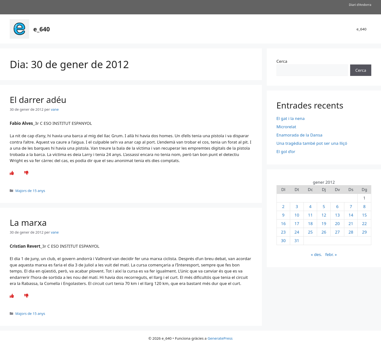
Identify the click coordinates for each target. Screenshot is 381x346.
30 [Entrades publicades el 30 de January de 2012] (283, 240)
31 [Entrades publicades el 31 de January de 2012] (296, 240)
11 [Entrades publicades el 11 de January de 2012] (310, 215)
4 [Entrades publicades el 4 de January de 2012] (310, 206)
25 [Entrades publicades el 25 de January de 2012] (310, 232)
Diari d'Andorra (360, 4)
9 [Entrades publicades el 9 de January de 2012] (283, 215)
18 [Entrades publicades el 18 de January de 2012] (310, 223)
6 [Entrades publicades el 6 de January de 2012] (337, 206)
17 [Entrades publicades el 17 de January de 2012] (296, 223)
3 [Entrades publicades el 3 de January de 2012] (297, 206)
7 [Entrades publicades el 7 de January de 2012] (351, 206)
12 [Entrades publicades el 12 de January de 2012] (323, 215)
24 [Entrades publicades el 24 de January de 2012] (296, 232)
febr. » (331, 254)
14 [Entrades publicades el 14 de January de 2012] (350, 215)
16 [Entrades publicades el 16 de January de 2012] (283, 223)
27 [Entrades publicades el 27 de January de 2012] (337, 232)
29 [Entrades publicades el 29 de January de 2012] (364, 232)
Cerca (282, 61)
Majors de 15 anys (30, 190)
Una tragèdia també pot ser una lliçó (312, 143)
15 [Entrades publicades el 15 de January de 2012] (364, 215)
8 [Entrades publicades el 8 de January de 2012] (364, 206)
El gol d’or (286, 151)
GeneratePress (220, 338)
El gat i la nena (291, 118)
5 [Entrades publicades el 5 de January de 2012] (324, 206)
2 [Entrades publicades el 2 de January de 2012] (283, 206)
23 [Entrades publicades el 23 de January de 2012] (283, 232)
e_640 (41, 29)
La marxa (28, 222)
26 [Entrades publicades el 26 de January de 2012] (323, 232)
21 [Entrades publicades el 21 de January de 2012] (350, 223)
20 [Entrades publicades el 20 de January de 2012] (337, 223)
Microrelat (286, 126)
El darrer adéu (38, 99)
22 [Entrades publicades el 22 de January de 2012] (364, 223)
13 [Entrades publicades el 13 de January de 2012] (337, 215)
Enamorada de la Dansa (299, 135)
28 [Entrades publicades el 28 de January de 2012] (350, 232)
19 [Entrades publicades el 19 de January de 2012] (323, 223)
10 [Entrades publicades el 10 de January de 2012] (296, 215)
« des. (316, 254)
